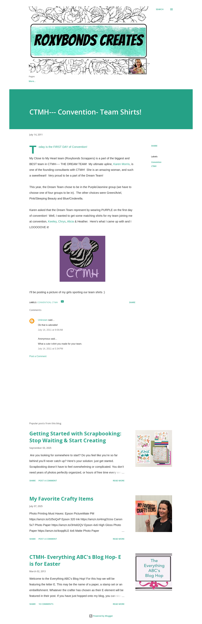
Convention (156, 162)
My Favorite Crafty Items (61, 498)
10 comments (46, 604)
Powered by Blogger (101, 616)
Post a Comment (37, 356)
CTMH (153, 166)
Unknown (43, 320)
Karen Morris (121, 164)
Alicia (70, 221)
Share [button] (154, 145)
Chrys (62, 221)
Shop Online (49, 81)
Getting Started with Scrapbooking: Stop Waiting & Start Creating (75, 437)
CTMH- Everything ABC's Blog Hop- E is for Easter (75, 560)
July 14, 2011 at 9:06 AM (50, 330)
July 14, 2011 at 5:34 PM (50, 348)
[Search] (159, 9)
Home (32, 81)
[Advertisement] (77, 386)
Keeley (52, 221)
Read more (118, 480)
